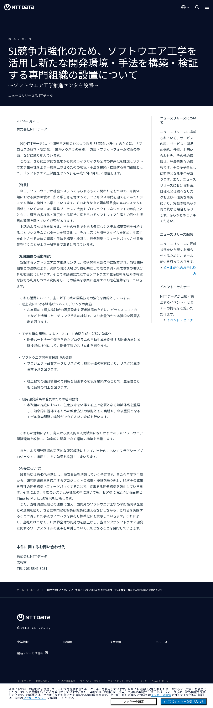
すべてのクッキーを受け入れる (183, 701)
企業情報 (23, 642)
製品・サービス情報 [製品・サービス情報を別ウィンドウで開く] (30, 653)
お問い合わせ (43, 681)
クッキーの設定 (134, 701)
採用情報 (115, 642)
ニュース (26, 39)
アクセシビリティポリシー (121, 681)
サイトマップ (24, 681)
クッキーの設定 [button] (161, 695)
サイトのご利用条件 (64, 681)
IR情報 (67, 642)
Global (35, 628)
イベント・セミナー (181, 320)
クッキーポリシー (34, 698)
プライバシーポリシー (91, 681)
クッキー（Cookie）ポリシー (155, 681)
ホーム (12, 39)
